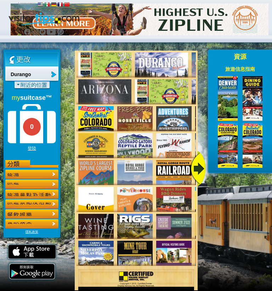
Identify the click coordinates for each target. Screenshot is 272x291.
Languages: (27, 4)
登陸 (32, 148)
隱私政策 (32, 232)
